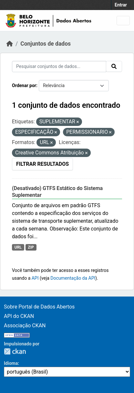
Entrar (121, 4)
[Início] (9, 43)
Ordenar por (24, 85)
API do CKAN (19, 316)
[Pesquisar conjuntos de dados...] (59, 66)
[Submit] (114, 66)
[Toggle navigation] (123, 20)
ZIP (31, 247)
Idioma (11, 363)
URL (18, 247)
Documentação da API (72, 278)
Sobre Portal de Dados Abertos (39, 307)
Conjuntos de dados (45, 43)
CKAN (15, 351)
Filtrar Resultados (42, 164)
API (35, 278)
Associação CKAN (25, 325)
